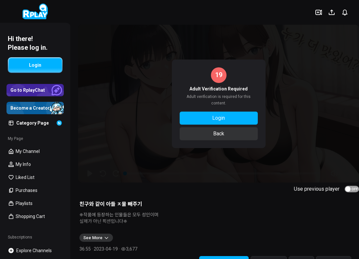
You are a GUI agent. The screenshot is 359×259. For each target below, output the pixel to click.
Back (218, 133)
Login (218, 118)
